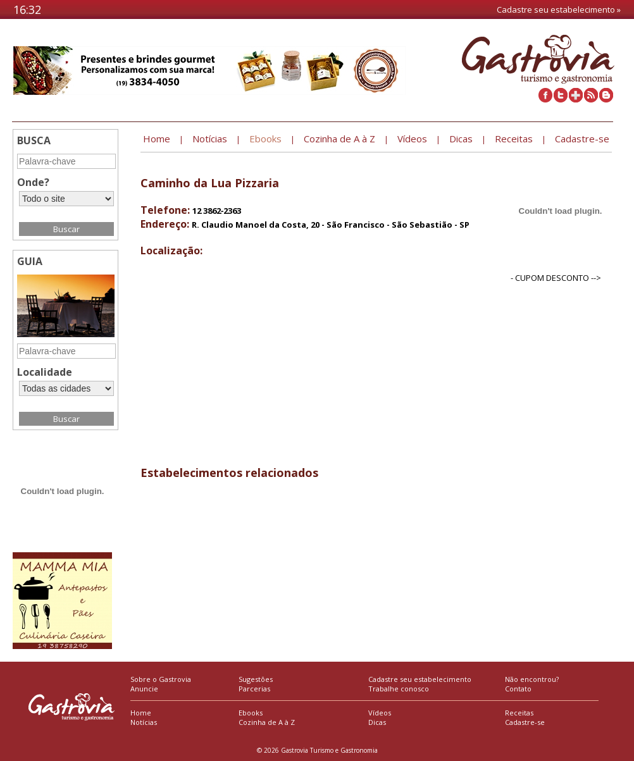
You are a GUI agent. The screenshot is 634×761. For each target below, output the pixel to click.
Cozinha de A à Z (267, 722)
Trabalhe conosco (398, 688)
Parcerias (254, 688)
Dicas (377, 722)
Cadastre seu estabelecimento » (559, 9)
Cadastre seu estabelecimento (419, 679)
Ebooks (251, 712)
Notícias (143, 722)
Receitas (519, 712)
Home (140, 712)
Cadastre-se (525, 722)
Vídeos (379, 712)
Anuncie (144, 688)
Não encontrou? (532, 679)
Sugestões (256, 679)
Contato (518, 688)
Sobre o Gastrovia (160, 679)
